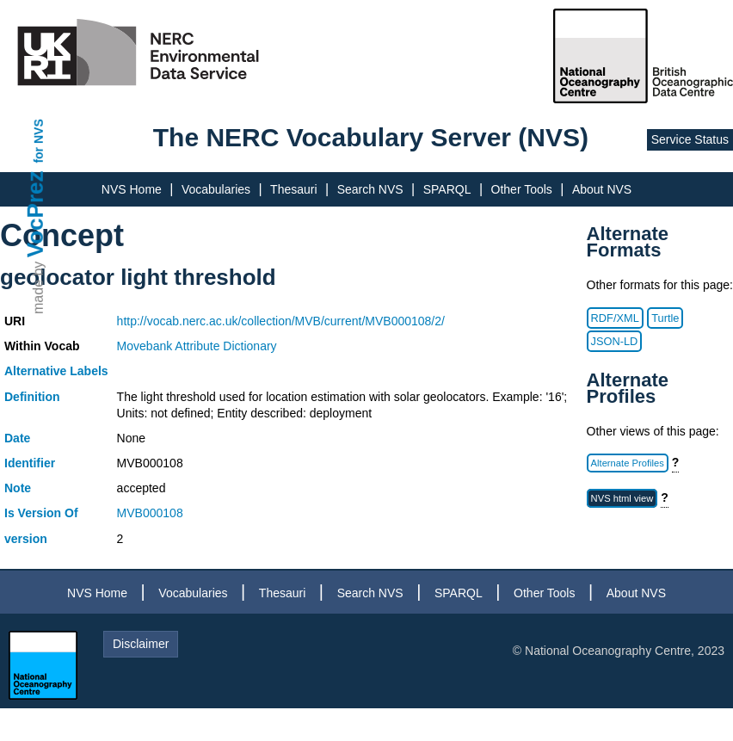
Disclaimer (141, 644)
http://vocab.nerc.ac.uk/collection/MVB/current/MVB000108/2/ (281, 321)
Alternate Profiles (627, 463)
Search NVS (370, 189)
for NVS (39, 141)
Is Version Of (41, 513)
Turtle (665, 318)
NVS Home (132, 189)
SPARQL (447, 189)
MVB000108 (150, 513)
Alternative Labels (56, 371)
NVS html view (622, 498)
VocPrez (35, 213)
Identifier (29, 463)
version (25, 539)
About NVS (601, 189)
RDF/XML (615, 318)
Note (17, 488)
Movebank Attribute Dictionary (197, 346)
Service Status (690, 139)
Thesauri (293, 189)
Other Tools (521, 189)
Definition (32, 397)
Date (17, 438)
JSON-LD (614, 341)
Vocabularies (216, 189)
